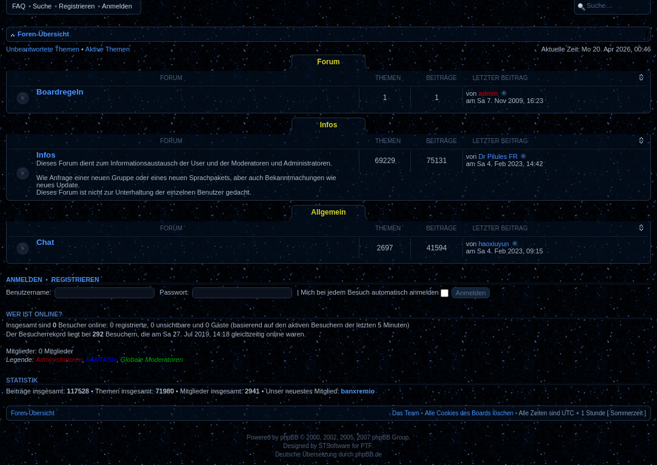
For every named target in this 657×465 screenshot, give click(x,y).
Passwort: (173, 292)
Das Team (405, 413)
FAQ (18, 6)
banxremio (358, 391)
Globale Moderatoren (152, 359)
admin (488, 93)
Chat (45, 242)
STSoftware (334, 446)
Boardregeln (60, 91)
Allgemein (328, 212)
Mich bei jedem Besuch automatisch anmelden (375, 292)
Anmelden (117, 6)
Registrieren (77, 6)
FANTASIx (101, 359)
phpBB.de (368, 454)
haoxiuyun (493, 243)
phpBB (289, 437)
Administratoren (59, 359)
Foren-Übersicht (43, 34)
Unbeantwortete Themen (42, 49)
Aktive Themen (107, 49)
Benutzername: (29, 292)
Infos (329, 125)
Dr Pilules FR (498, 156)
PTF (366, 446)
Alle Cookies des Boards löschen (469, 413)
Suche (42, 6)
